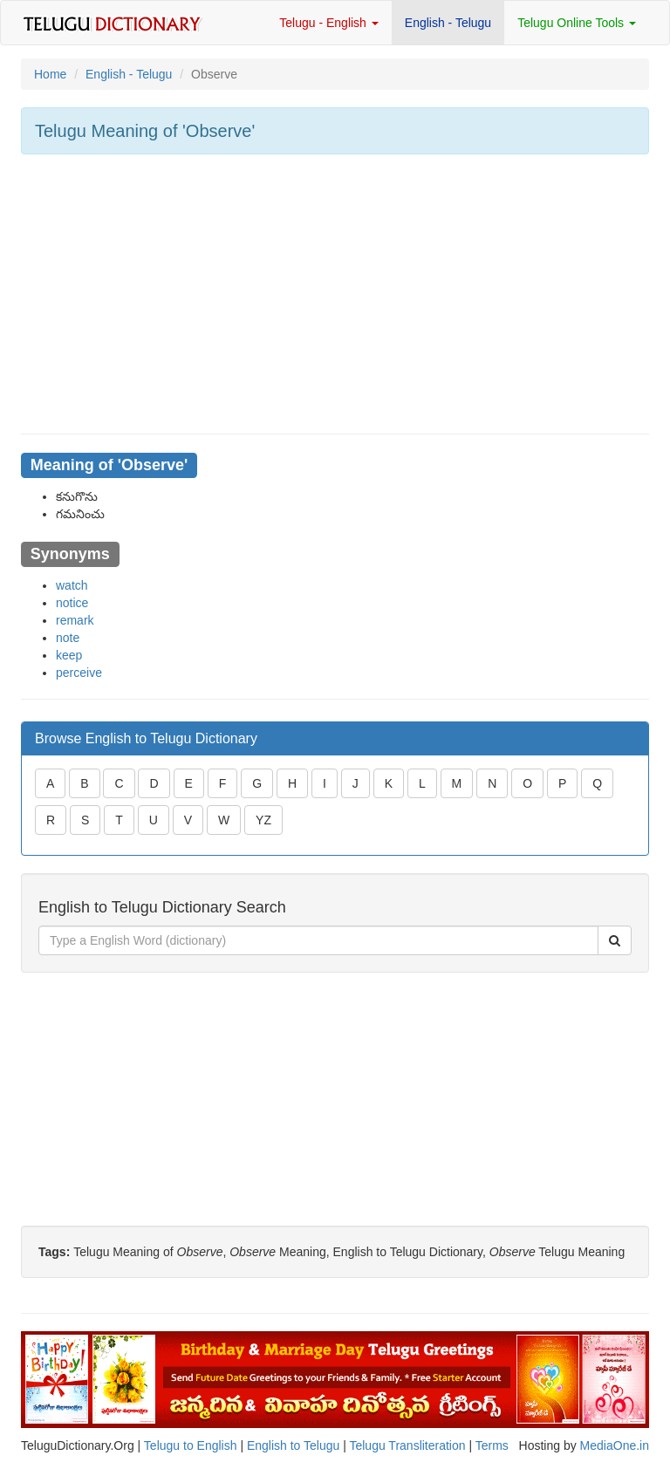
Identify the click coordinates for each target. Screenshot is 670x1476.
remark (75, 620)
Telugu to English (190, 1445)
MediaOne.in (614, 1445)
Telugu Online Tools (576, 23)
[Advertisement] (335, 294)
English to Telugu (293, 1445)
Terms (492, 1445)
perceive (79, 673)
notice (72, 603)
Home (50, 74)
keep (69, 655)
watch (72, 585)
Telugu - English (329, 23)
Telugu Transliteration (407, 1445)
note (67, 638)
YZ (263, 820)
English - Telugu (448, 23)
